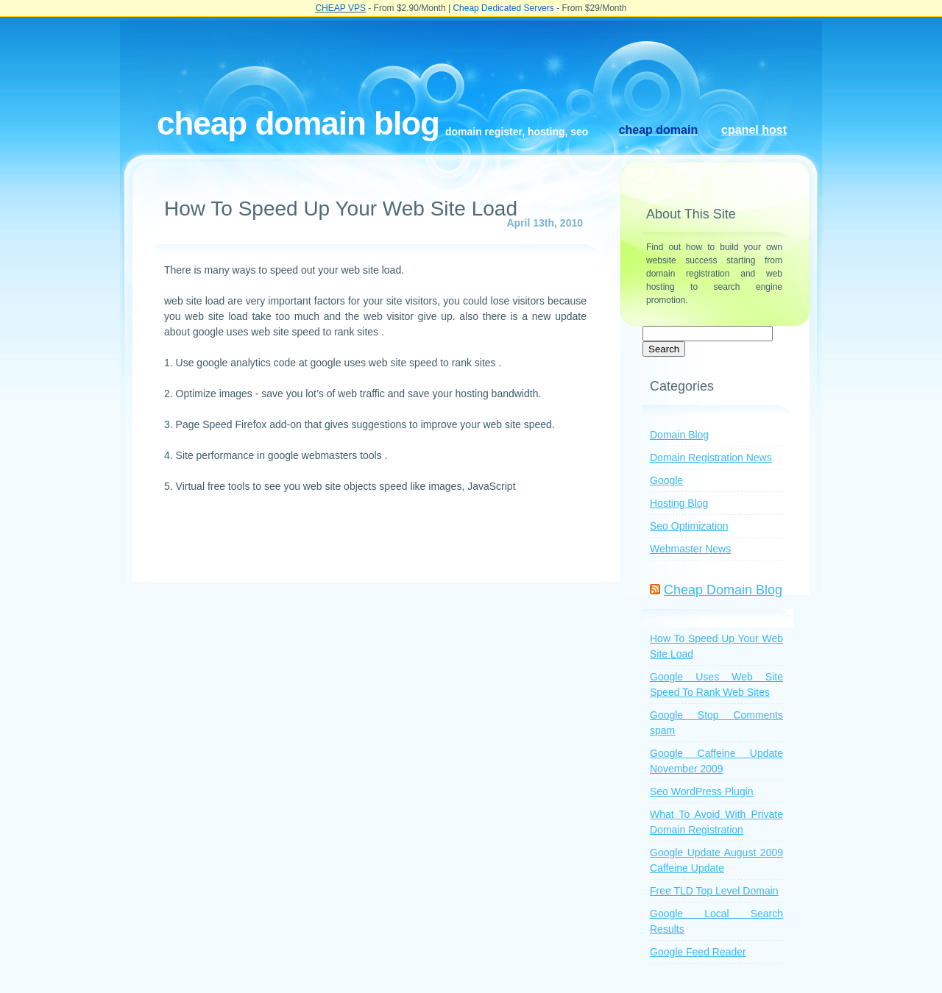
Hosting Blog (679, 503)
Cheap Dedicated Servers (503, 8)
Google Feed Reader (698, 952)
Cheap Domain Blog (298, 123)
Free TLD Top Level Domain (714, 891)
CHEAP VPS (340, 8)
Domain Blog (679, 435)
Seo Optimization (689, 526)
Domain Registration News (711, 457)
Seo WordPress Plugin (702, 791)
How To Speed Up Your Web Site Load (340, 208)
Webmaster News (690, 549)
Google (666, 480)
